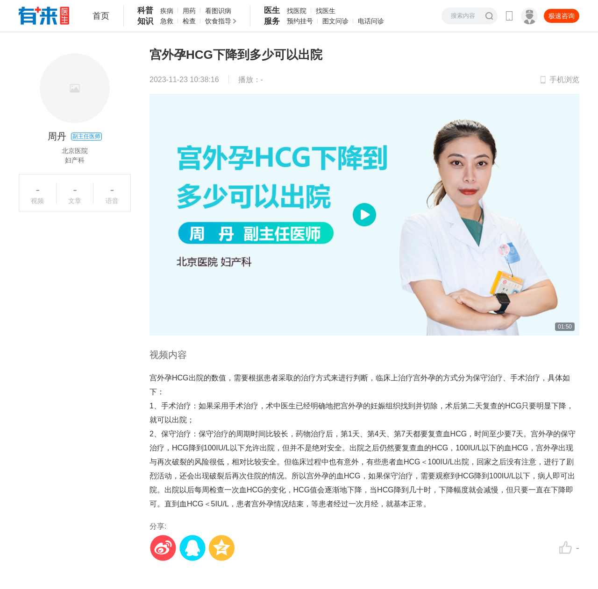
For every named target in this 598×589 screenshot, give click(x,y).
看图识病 (218, 10)
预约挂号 (300, 21)
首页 (101, 16)
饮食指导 (218, 21)
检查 (189, 21)
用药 (189, 10)
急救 (166, 21)
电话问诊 (371, 21)
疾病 (166, 10)
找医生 (325, 10)
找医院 (296, 10)
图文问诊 (335, 21)
